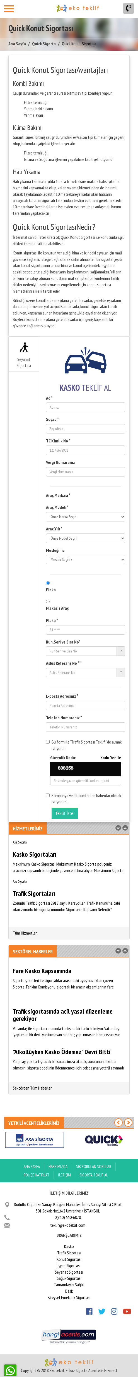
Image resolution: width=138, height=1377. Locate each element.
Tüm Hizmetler (25, 933)
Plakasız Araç (57, 608)
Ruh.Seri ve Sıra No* (63, 642)
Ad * (49, 398)
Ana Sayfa (17, 43)
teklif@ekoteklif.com (67, 1225)
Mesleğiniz (55, 550)
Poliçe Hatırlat (36, 1175)
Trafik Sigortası (69, 1253)
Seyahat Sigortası (24, 355)
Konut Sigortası (69, 1259)
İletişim (64, 1175)
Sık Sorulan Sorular (93, 1166)
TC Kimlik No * (58, 441)
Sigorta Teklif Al (93, 1175)
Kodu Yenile (110, 757)
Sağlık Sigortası (69, 1278)
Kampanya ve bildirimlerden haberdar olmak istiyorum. (83, 799)
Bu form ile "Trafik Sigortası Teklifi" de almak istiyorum (84, 745)
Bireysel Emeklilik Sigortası (69, 1297)
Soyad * (52, 419)
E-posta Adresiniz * (62, 696)
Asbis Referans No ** (63, 663)
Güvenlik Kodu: (85, 757)
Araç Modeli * (57, 507)
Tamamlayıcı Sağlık (69, 1284)
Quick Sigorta (44, 43)
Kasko (69, 1246)
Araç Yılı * (54, 529)
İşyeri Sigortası (69, 1265)
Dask (69, 1291)
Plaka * (52, 620)
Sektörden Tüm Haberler (32, 1088)
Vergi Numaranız (60, 462)
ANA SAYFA (32, 1166)
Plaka (51, 589)
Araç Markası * (58, 495)
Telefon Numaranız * (64, 717)
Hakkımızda (58, 1166)
